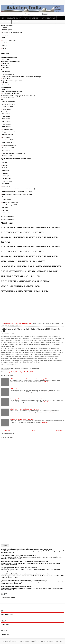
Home (3, 18)
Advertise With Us (6, 634)
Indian (4, 205)
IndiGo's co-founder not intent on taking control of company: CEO (28, 379)
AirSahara (5, 210)
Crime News (5, 67)
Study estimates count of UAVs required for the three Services (22, 232)
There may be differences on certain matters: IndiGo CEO (26, 399)
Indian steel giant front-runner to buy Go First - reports (21, 276)
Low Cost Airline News (8, 104)
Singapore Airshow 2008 (9, 145)
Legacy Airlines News (8, 106)
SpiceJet (4, 45)
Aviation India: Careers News (31, 18)
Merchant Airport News (8, 74)
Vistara (4, 51)
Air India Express (7, 29)
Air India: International (8, 189)
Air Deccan (5, 207)
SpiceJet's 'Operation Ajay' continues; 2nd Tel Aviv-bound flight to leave (25, 281)
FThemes (11, 641)
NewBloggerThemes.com (55, 641)
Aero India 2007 (6, 150)
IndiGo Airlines (6, 43)
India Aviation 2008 (7, 140)
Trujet (3, 160)
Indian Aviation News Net (14, 18)
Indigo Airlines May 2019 (24, 323)
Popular (5, 545)
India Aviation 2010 (7, 129)
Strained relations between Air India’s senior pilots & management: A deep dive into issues (31, 227)
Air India (4, 27)
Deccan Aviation (6, 109)
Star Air (4, 48)
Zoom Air (5, 162)
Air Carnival (5, 165)
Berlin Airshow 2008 (7, 142)
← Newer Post (6, 430)
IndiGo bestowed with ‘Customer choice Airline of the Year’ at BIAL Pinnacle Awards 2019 (32, 330)
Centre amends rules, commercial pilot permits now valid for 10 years (25, 291)
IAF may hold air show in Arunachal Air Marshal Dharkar (20, 286)
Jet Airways (5, 176)
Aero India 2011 (6, 126)
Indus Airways (6, 213)
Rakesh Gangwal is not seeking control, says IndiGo (24, 409)
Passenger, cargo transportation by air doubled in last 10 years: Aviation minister (29, 271)
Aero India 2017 (6, 118)
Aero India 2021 (6, 113)
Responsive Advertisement (8, 216)
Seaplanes (5, 89)
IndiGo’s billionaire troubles (17, 389)
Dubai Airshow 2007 (8, 148)
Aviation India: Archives (48, 18)
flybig (3, 37)
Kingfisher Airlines (7, 181)
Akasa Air (5, 35)
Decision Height (6, 22)
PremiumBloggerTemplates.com (39, 641)
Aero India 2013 (6, 124)
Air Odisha (5, 173)
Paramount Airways (7, 197)
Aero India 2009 (6, 137)
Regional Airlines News (8, 101)
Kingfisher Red (6, 186)
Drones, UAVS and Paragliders (10, 93)
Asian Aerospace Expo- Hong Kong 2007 (14, 153)
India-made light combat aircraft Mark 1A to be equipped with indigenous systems (29, 237)
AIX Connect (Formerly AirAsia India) (12, 32)
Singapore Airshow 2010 (9, 132)
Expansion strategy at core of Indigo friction (22, 419)
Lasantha (27, 641)
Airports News (6, 71)
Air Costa (4, 168)
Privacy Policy (5, 624)
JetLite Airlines (6, 178)
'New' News (5, 59)
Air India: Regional (7, 194)
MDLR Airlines (6, 183)
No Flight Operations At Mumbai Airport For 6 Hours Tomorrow (23, 261)
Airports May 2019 (11, 323)
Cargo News (5, 82)
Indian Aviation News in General (11, 55)
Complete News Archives (8, 597)
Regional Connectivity (8, 97)
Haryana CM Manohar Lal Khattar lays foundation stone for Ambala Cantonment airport (31, 266)
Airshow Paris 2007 (7, 156)
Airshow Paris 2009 (7, 134)
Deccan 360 (5, 85)
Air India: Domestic (7, 191)
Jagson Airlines (6, 199)
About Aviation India (7, 614)
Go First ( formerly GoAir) (9, 40)
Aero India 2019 (6, 116)
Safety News (5, 63)
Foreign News (6, 78)
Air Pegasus (5, 170)
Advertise (15, 22)
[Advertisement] (32, 308)
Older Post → (59, 430)
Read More (45, 381)
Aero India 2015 (6, 121)
